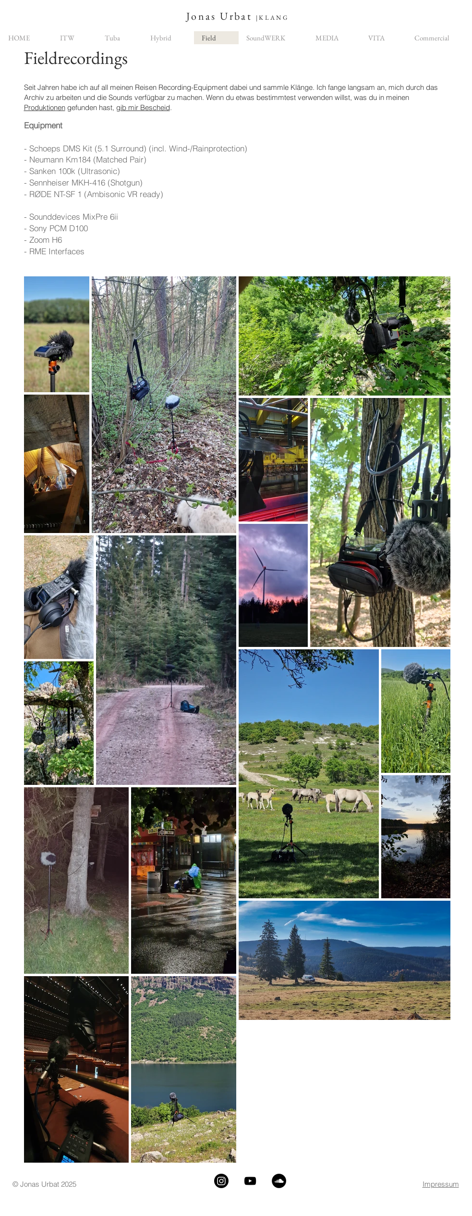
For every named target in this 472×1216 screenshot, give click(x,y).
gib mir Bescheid (143, 107)
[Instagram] (221, 1181)
